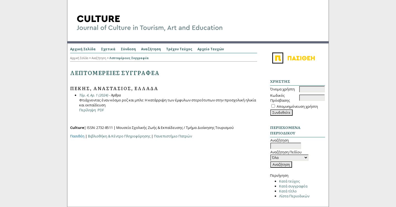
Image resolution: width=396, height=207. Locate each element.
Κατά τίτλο (288, 191)
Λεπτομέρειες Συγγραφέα (129, 58)
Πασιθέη (77, 136)
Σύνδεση (128, 49)
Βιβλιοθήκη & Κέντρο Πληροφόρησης (119, 136)
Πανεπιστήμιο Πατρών (173, 136)
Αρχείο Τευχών (210, 49)
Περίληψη (87, 109)
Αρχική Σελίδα (83, 49)
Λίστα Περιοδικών (294, 196)
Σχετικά (108, 49)
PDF (101, 109)
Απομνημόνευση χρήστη (297, 106)
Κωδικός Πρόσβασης (280, 98)
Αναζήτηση (151, 49)
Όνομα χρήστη (282, 89)
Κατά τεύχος (289, 181)
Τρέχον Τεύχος (179, 49)
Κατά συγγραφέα (293, 186)
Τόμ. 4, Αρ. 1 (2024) (93, 95)
